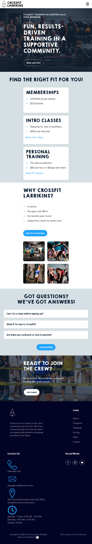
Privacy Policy (65, 534)
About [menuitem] (76, 418)
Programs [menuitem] (77, 423)
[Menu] (87, 4)
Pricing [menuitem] (76, 432)
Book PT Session (35, 173)
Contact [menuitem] (76, 442)
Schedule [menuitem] (77, 428)
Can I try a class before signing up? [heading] (24, 313)
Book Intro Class (34, 137)
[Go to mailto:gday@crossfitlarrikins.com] (30, 480)
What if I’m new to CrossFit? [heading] (21, 324)
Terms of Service (79, 534)
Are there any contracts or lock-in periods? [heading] (29, 335)
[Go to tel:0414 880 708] (30, 466)
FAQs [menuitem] (75, 437)
